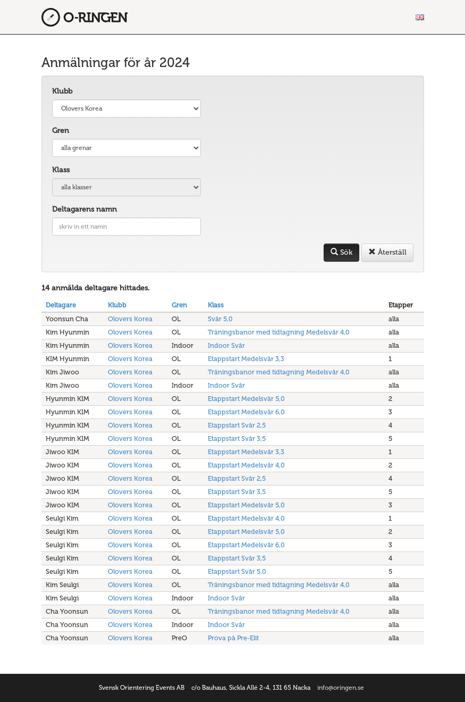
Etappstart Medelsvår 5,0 (246, 399)
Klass (61, 169)
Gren (60, 130)
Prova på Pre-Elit (233, 638)
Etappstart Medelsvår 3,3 (246, 359)
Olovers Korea (130, 319)
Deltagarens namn (84, 209)
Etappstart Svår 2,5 (237, 425)
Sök (341, 252)
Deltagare (61, 305)
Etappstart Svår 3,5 (237, 438)
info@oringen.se (340, 687)
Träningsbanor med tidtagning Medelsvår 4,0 (279, 332)
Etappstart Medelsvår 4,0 (246, 465)
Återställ (387, 252)
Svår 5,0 (220, 319)
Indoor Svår (226, 345)
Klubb (62, 91)
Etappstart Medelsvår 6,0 (246, 412)
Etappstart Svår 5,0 (237, 571)
